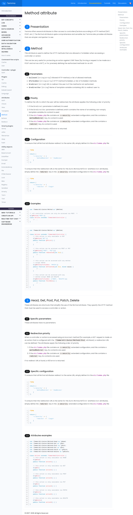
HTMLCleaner (6, 174)
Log (3, 23)
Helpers (5, 52)
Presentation (122, 12)
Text (3, 199)
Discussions (122, 3)
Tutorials (107, 3)
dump (4, 129)
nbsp (3, 139)
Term (4, 195)
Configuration (125, 23)
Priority (122, 20)
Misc (3, 181)
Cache (4, 62)
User (3, 66)
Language (5, 94)
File (3, 170)
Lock (3, 178)
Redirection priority (124, 39)
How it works (6, 55)
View (3, 107)
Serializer (5, 188)
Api (3, 79)
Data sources (8, 29)
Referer (4, 118)
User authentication (11, 40)
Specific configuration (125, 44)
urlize (3, 132)
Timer (4, 202)
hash (3, 143)
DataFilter (5, 156)
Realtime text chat (10, 219)
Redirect (5, 122)
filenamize (5, 136)
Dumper (4, 160)
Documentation (95, 3)
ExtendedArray (7, 167)
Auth (3, 73)
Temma (8, 3)
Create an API (7, 216)
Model (4, 32)
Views (4, 26)
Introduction (82, 3)
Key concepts (8, 20)
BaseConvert (6, 153)
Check (4, 104)
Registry (4, 185)
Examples (123, 25)
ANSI (3, 150)
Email (3, 164)
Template (5, 111)
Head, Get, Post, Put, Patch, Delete (125, 29)
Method (4, 115)
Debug (4, 86)
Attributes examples (123, 49)
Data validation (9, 44)
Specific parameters (124, 34)
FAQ (114, 3)
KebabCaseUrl (7, 90)
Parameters (124, 17)
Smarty (4, 192)
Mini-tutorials (8, 213)
